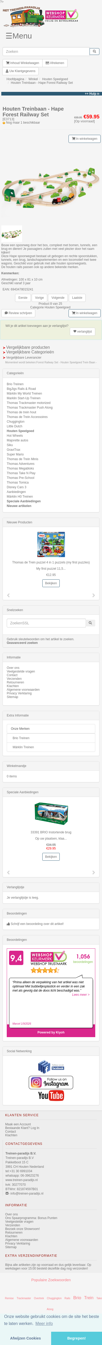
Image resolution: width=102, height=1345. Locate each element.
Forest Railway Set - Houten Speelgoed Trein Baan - (66, 362)
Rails (67, 1298)
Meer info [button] (44, 1323)
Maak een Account (18, 1124)
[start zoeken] (94, 51)
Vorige (39, 298)
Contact (12, 675)
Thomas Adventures (21, 464)
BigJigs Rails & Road (21, 389)
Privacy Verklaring (19, 693)
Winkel (33, 79)
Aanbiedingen (16, 492)
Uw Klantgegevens (20, 71)
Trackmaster (24, 1298)
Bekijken (51, 583)
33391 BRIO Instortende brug (51, 832)
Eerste (23, 298)
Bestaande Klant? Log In (22, 1128)
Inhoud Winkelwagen (22, 63)
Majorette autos (17, 440)
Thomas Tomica (18, 482)
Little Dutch (14, 426)
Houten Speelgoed (55, 79)
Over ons (13, 668)
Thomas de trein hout (21, 412)
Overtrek (39, 1298)
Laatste (77, 298)
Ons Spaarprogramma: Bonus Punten (31, 1218)
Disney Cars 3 (16, 487)
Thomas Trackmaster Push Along (30, 407)
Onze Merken (20, 729)
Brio (77, 1297)
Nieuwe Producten (19, 522)
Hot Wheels (15, 435)
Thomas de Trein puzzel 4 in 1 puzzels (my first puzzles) (51, 562)
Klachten (13, 686)
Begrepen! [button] (76, 1338)
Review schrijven (18, 313)
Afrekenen (55, 63)
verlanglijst (82, 331)
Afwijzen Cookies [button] (25, 1338)
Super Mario (15, 454)
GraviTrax (13, 450)
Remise (9, 1298)
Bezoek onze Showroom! (22, 1229)
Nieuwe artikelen (19, 506)
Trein (88, 1298)
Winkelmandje (16, 766)
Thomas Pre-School (20, 478)
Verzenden (14, 679)
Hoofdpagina (15, 79)
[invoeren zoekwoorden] (46, 51)
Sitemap (12, 697)
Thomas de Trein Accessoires (27, 417)
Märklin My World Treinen (24, 393)
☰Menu (18, 35)
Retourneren (15, 682)
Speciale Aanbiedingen (24, 501)
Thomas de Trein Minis (22, 459)
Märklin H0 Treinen (20, 496)
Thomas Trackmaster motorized (29, 403)
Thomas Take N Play (21, 473)
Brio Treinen (15, 384)
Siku (10, 445)
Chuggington (15, 421)
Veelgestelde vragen (21, 671)
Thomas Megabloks (20, 468)
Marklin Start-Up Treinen (23, 398)
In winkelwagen (84, 139)
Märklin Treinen (23, 747)
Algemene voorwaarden (23, 689)
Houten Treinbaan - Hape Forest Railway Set (42, 83)
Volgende (57, 298)
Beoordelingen (17, 913)
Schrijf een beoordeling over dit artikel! (37, 924)
